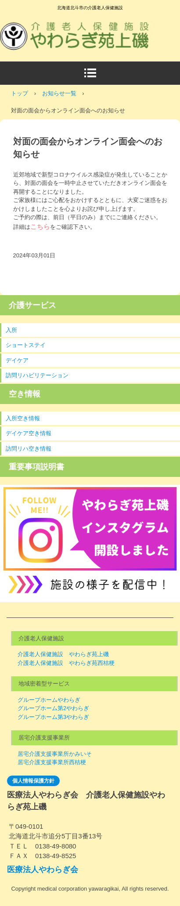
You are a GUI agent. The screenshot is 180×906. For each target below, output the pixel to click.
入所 (11, 330)
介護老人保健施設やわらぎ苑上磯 (81, 26)
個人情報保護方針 (33, 781)
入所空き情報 (23, 418)
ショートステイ (26, 345)
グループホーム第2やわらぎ (53, 708)
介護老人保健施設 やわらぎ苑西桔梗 (66, 663)
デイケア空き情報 (28, 433)
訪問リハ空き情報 (28, 448)
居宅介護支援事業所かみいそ (55, 754)
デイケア (17, 360)
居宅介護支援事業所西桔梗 (52, 762)
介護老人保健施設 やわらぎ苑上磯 (63, 654)
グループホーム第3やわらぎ (53, 717)
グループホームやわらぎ (49, 700)
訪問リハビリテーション (37, 375)
